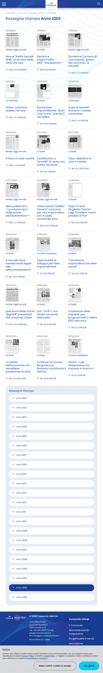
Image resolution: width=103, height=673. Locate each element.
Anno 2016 (21, 464)
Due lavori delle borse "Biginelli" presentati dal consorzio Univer (20, 314)
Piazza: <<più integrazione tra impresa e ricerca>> (81, 365)
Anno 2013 (21, 492)
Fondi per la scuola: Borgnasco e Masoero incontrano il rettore (51, 366)
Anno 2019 (21, 436)
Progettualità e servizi (81, 638)
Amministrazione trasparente (79, 632)
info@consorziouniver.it (40, 633)
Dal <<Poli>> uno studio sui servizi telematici (47, 314)
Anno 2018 (21, 445)
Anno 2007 (21, 549)
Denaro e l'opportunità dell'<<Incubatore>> (50, 60)
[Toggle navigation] (4, 4)
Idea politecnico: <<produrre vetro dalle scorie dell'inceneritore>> (18, 210)
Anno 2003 (21, 587)
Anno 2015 (21, 474)
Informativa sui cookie (39, 639)
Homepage (10, 13)
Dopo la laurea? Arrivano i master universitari (79, 111)
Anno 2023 (21, 398)
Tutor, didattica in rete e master (79, 160)
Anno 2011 (21, 511)
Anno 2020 (21, 426)
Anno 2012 (21, 502)
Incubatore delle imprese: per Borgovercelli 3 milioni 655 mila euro (82, 315)
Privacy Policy (28, 656)
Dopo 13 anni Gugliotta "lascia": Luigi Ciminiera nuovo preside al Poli (82, 210)
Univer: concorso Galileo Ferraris (17, 109)
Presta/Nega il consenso (36, 658)
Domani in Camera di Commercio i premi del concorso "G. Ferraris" (82, 61)
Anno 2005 (21, 568)
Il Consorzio (22, 13)
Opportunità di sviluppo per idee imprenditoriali (48, 263)
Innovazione (76, 643)
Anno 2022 (21, 407)
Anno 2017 (21, 455)
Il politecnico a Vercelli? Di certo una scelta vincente (51, 162)
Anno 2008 (21, 540)
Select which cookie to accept (55, 665)
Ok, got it (89, 665)
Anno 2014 (21, 483)
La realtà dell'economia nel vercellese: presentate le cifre (18, 366)
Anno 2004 (21, 578)
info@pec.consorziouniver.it (46, 635)
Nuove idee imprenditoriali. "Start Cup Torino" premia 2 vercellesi (51, 112)
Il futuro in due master (20, 158)
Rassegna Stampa (37, 13)
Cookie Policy (49, 656)
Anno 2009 (21, 530)
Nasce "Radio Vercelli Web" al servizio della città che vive (20, 60)
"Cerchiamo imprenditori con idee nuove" (82, 263)
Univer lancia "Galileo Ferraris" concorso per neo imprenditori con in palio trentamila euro (51, 212)
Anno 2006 (21, 559)
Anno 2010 (21, 521)
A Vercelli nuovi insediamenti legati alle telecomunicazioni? (18, 265)
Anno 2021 (21, 417)
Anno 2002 (21, 597)
